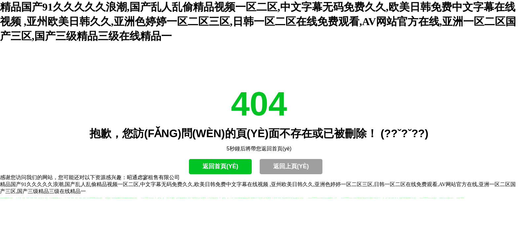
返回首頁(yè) (220, 166)
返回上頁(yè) (291, 166)
